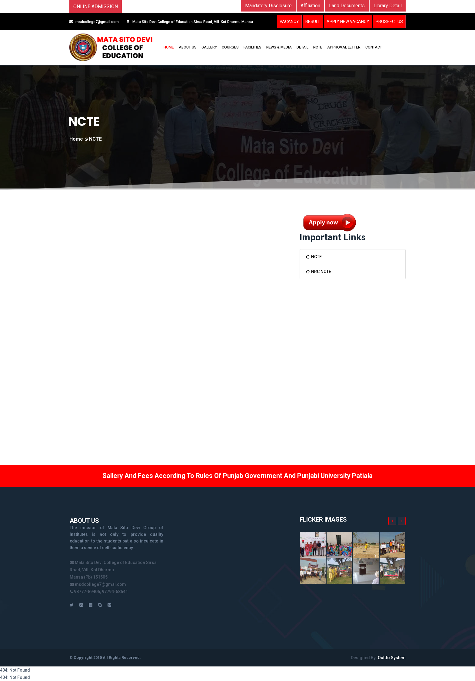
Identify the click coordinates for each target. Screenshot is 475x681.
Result (312, 21)
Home (76, 139)
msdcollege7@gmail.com (97, 22)
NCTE (317, 47)
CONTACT (373, 47)
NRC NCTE (318, 271)
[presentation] (392, 521)
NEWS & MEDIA (279, 47)
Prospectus (389, 21)
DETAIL (302, 47)
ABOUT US (188, 47)
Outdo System (392, 657)
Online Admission (95, 6)
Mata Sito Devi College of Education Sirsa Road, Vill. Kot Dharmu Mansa (192, 22)
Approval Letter (343, 47)
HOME (169, 47)
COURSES (230, 47)
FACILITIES (252, 47)
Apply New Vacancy (348, 21)
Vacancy (289, 21)
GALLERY (209, 47)
